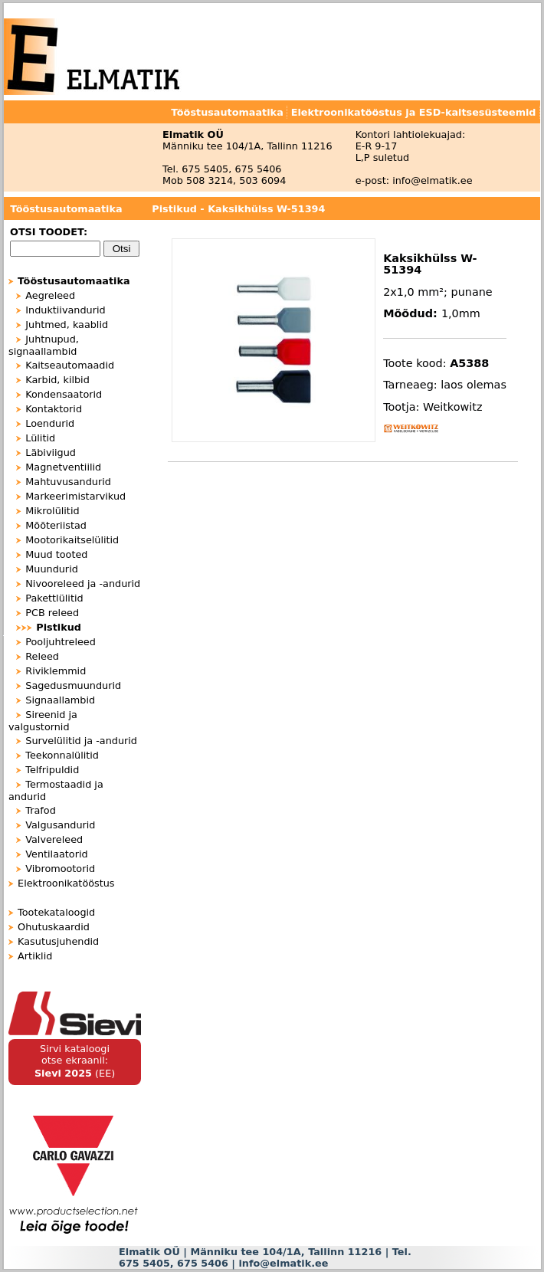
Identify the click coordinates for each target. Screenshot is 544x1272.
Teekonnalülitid (62, 755)
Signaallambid (60, 700)
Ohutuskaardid (54, 927)
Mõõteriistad (56, 525)
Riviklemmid (55, 671)
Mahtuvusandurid (68, 481)
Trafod (40, 810)
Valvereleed (54, 839)
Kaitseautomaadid (69, 365)
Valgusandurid (60, 825)
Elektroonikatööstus (66, 883)
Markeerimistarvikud (75, 496)
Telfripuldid (52, 769)
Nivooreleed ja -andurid (82, 583)
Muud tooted (56, 554)
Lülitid (40, 438)
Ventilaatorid (56, 854)
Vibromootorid (60, 868)
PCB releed (52, 612)
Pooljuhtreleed (60, 641)
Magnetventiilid (63, 467)
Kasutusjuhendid (58, 941)
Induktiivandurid (65, 310)
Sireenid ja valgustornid (42, 721)
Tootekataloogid (56, 912)
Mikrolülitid (52, 510)
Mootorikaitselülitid (72, 540)
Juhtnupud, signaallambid (43, 345)
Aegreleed (50, 295)
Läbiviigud (50, 452)
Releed (42, 656)
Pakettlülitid (54, 598)
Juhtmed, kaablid (66, 324)
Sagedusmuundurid (73, 685)
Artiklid (35, 956)
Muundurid (51, 569)
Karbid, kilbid (57, 379)
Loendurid (49, 423)
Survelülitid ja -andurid (81, 740)
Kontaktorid (53, 409)
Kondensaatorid (63, 394)
